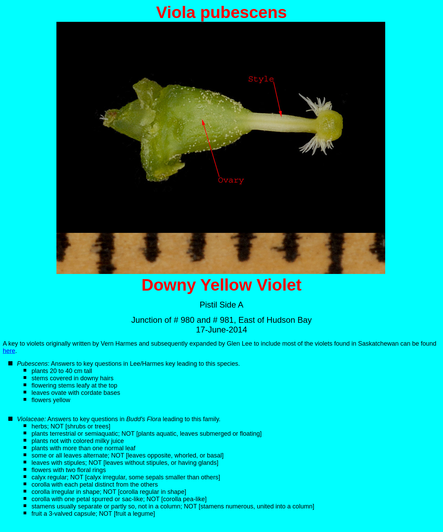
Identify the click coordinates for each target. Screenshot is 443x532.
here (9, 350)
